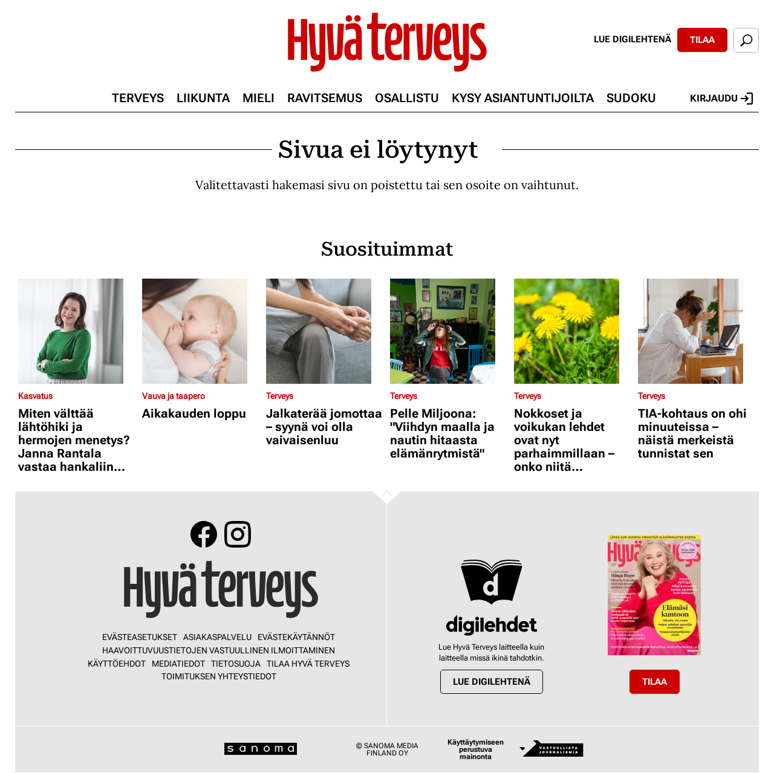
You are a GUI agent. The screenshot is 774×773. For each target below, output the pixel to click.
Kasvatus (35, 396)
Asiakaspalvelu (217, 637)
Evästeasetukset (139, 637)
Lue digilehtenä (632, 39)
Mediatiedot (178, 663)
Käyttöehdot (117, 663)
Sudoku (631, 98)
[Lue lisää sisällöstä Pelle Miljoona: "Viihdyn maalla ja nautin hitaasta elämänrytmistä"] (449, 331)
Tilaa (702, 39)
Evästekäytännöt (296, 637)
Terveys (138, 98)
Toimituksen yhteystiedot (218, 676)
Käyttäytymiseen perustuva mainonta (475, 749)
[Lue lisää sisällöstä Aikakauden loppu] (201, 331)
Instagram (237, 534)
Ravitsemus (324, 98)
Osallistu (407, 98)
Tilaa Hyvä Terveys (308, 663)
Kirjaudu (721, 98)
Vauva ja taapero (173, 396)
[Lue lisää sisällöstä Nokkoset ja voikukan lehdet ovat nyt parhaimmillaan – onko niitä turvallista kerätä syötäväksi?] (573, 331)
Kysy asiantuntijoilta (523, 98)
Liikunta (203, 98)
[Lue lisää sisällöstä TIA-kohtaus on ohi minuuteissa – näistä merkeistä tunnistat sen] (697, 331)
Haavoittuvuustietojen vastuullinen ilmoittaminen (218, 650)
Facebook (203, 534)
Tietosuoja (236, 663)
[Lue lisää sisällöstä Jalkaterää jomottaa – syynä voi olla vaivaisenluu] (325, 331)
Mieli (258, 98)
